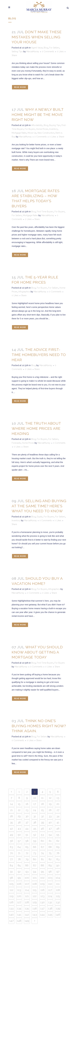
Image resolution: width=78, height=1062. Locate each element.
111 (58, 883)
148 (19, 920)
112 (11, 890)
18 (42, 803)
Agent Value (37, 48)
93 (26, 871)
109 (42, 883)
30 (26, 816)
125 (58, 896)
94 (34, 871)
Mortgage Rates (19, 133)
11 (42, 797)
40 (50, 822)
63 (11, 847)
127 (19, 902)
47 (50, 828)
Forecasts (16, 443)
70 (11, 853)
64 (19, 847)
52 (34, 834)
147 (11, 920)
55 (57, 834)
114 (27, 890)
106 (19, 883)
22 (19, 810)
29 (19, 816)
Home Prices (42, 129)
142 (27, 914)
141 (19, 914)
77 (11, 859)
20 (57, 803)
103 (50, 877)
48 (57, 828)
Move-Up (32, 133)
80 (34, 859)
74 (42, 853)
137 (42, 908)
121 (27, 896)
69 (57, 847)
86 (26, 865)
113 (19, 890)
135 (27, 908)
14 (11, 803)
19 (50, 803)
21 (11, 810)
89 (50, 865)
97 (57, 871)
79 (26, 859)
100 (27, 877)
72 (27, 853)
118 (58, 890)
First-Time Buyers (45, 211)
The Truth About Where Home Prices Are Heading (36, 428)
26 (50, 810)
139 (58, 908)
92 (19, 871)
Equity (40, 516)
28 (11, 816)
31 (34, 816)
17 (34, 803)
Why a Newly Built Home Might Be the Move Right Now (38, 114)
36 (19, 822)
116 (42, 890)
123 (42, 896)
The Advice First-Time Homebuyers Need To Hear (39, 354)
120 (19, 896)
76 (57, 853)
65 (26, 847)
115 (35, 890)
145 (50, 914)
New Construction (46, 133)
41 (58, 822)
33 (50, 816)
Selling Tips (17, 51)
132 (58, 902)
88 (42, 865)
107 (27, 883)
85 (19, 865)
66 (34, 847)
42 (11, 828)
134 (19, 908)
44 (26, 828)
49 (11, 834)
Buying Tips (54, 125)
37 (26, 822)
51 (27, 834)
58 (26, 840)
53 (42, 834)
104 (58, 877)
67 (42, 847)
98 (11, 877)
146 (58, 914)
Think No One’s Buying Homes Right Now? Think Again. (39, 726)
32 (42, 816)
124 (50, 896)
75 (50, 853)
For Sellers (54, 48)
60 (42, 840)
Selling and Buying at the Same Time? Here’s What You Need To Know (39, 506)
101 (35, 877)
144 (42, 914)
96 (50, 871)
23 (27, 810)
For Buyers (30, 129)
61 (50, 840)
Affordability (37, 125)
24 (34, 810)
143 (35, 914)
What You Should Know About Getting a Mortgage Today (37, 652)
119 (11, 896)
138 (50, 908)
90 (57, 865)
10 (34, 797)
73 (34, 853)
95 (42, 871)
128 (27, 902)
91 (11, 871)
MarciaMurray (32, 51)
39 (42, 822)
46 (42, 828)
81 (42, 859)
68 (50, 847)
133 (11, 908)
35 (11, 822)
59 (34, 840)
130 (42, 902)
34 (57, 816)
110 (50, 883)
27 (58, 810)
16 (27, 803)
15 (19, 803)
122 (35, 896)
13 (58, 797)
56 (11, 840)
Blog (46, 48)
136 (35, 908)
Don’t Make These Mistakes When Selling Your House (37, 37)
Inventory (53, 129)
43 (19, 828)
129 (35, 902)
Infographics (24, 291)
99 (19, 877)
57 (19, 840)
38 (34, 822)
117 (50, 890)
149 (27, 920)
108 (34, 883)
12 (50, 797)
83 (57, 859)
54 (50, 834)
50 (19, 834)
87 (34, 865)
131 (50, 902)
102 (42, 877)
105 (11, 883)
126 (11, 902)
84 (11, 865)
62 (57, 840)
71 (19, 853)
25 (42, 810)
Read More (20, 87)
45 (34, 828)
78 (19, 859)
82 (50, 859)
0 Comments (48, 51)
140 (11, 914)
